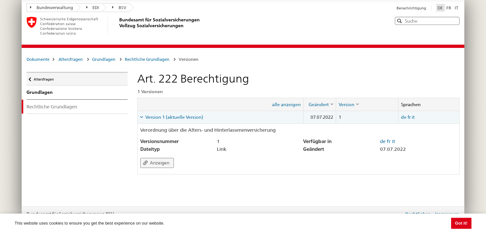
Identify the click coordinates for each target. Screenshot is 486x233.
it (413, 117)
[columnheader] (319, 104)
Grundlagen (103, 59)
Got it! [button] (461, 223)
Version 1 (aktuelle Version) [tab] (173, 117)
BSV (119, 7)
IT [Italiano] (456, 7)
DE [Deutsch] (441, 7)
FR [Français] (449, 7)
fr (409, 117)
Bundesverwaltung (51, 7)
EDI (92, 7)
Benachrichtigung (411, 8)
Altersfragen (70, 59)
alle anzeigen (286, 104)
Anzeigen (156, 162)
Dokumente (37, 59)
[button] (454, 20)
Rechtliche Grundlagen (147, 59)
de (404, 117)
